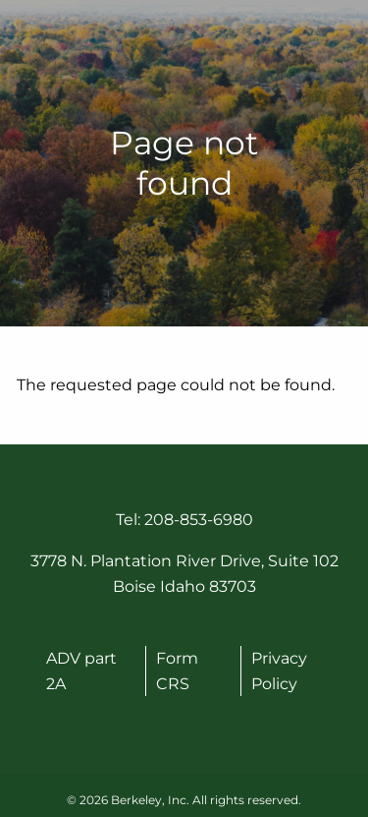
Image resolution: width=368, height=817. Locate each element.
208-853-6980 (198, 519)
